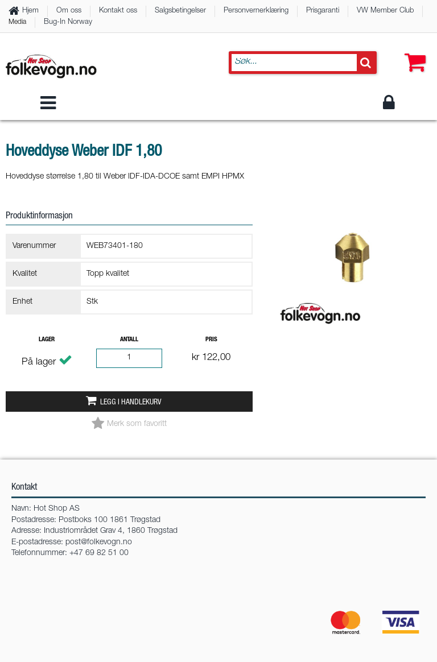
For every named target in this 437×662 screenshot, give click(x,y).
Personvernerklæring (256, 11)
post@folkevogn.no (98, 543)
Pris (211, 340)
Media (17, 22)
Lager (47, 340)
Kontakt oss (118, 11)
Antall (129, 340)
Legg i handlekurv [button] (130, 403)
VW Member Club (385, 11)
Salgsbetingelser (180, 11)
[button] (412, 51)
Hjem (30, 11)
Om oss (68, 11)
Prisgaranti (322, 11)
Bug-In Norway (68, 22)
